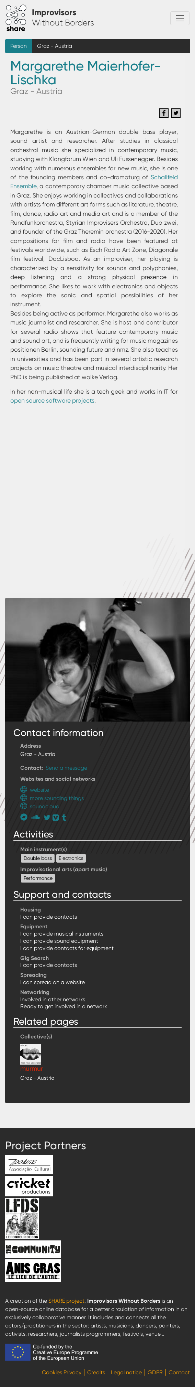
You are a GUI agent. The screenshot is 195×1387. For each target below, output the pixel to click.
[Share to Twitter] (176, 113)
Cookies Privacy (61, 1372)
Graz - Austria (54, 46)
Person (18, 46)
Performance (38, 878)
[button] (97, 659)
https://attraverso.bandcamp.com (25, 817)
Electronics (71, 858)
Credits (96, 1372)
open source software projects (52, 400)
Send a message (66, 768)
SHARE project (66, 1301)
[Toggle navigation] (180, 18)
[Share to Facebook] (164, 113)
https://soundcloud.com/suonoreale (36, 817)
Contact (179, 1372)
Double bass (38, 858)
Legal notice (126, 1372)
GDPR (155, 1372)
